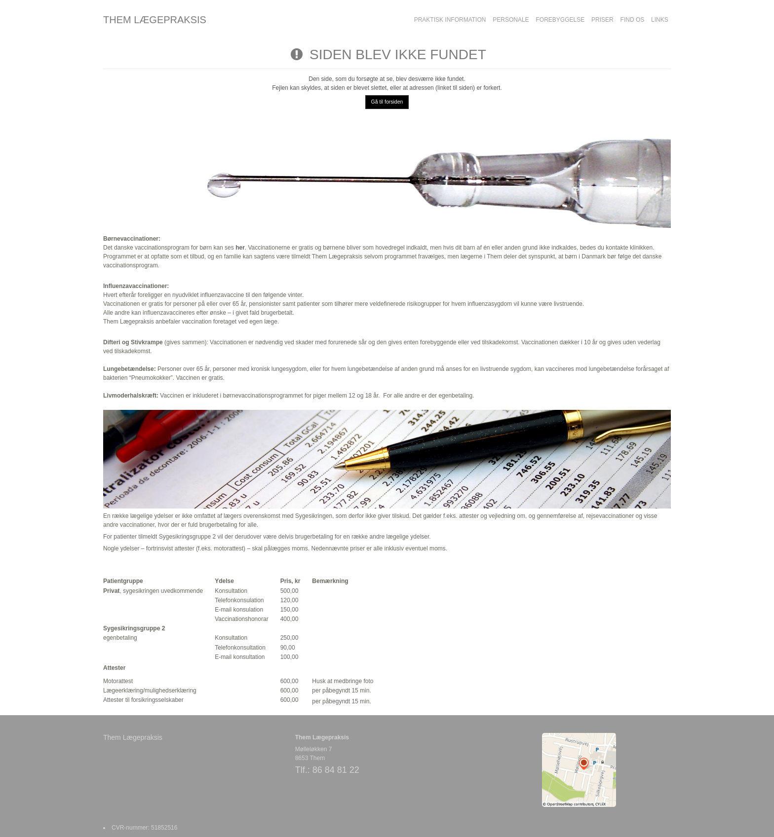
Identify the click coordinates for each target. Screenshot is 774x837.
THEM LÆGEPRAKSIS (154, 19)
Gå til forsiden (387, 102)
